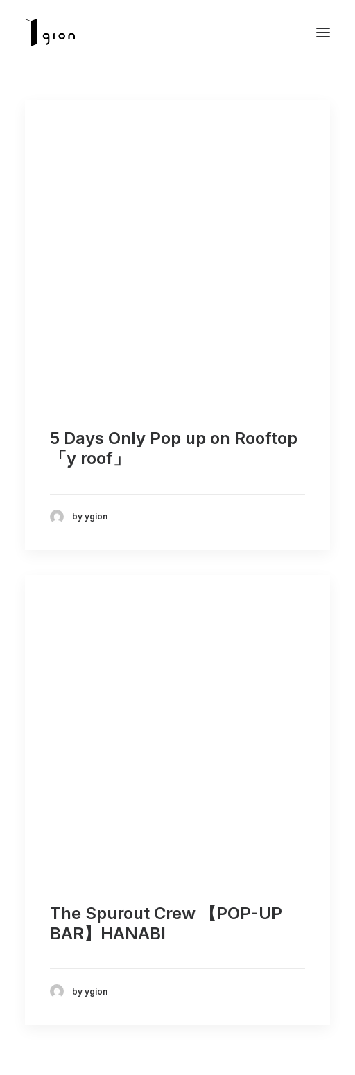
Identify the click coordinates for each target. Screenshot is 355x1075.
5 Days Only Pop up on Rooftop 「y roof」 (173, 448)
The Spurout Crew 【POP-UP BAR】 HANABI (166, 923)
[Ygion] (50, 32)
